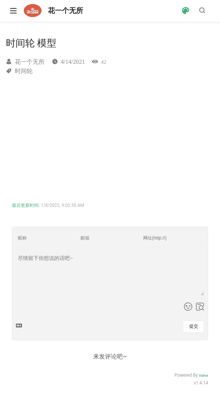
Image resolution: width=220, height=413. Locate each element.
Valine (203, 375)
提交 (193, 326)
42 (103, 62)
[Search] (203, 10)
